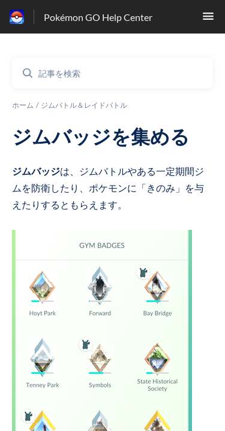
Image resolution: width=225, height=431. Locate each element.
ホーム (23, 105)
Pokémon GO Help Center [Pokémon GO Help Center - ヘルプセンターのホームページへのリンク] (98, 17)
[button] (208, 19)
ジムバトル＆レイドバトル (84, 105)
